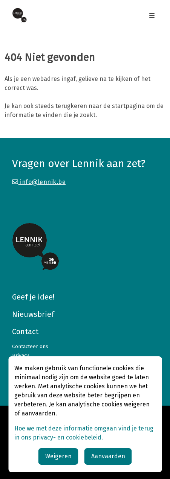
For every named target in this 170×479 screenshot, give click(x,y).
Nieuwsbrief (33, 314)
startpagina (128, 105)
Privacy (20, 355)
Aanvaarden (108, 456)
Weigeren (58, 456)
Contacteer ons (30, 346)
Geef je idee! (33, 296)
